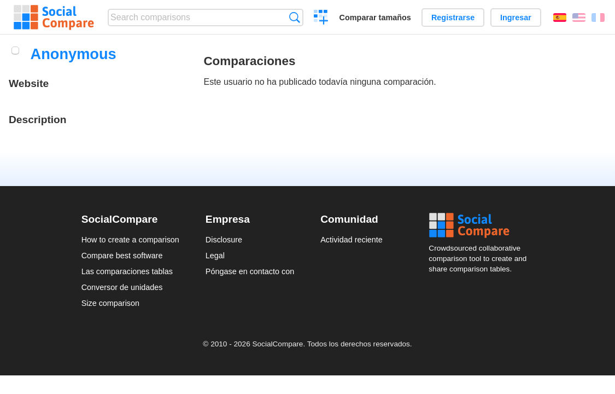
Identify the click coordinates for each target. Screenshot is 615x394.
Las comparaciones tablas (127, 271)
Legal (215, 255)
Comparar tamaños (375, 17)
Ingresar (515, 17)
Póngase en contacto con (250, 271)
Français (598, 17)
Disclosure (224, 239)
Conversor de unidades (122, 287)
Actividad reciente (351, 239)
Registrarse (453, 17)
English (578, 17)
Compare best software (122, 255)
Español (559, 17)
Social (481, 225)
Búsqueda (294, 17)
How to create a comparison (130, 239)
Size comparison (110, 303)
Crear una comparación (321, 19)
